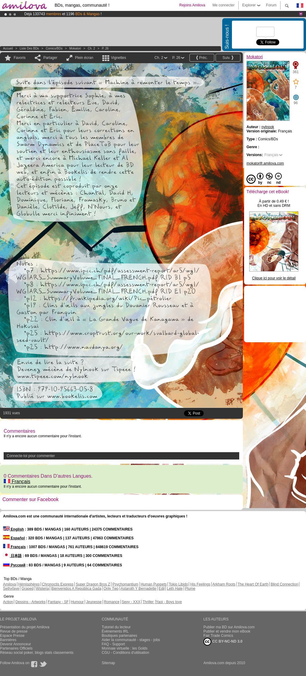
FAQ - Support (113, 644)
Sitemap (108, 663)
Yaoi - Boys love (169, 602)
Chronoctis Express (57, 584)
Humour (77, 602)
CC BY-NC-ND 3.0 (223, 642)
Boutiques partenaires (119, 635)
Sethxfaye (11, 588)
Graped (28, 588)
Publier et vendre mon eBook (226, 631)
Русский (14, 565)
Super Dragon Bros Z (93, 584)
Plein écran (84, 58)
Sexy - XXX (131, 602)
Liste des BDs (29, 48)
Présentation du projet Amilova (24, 627)
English (13, 529)
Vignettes (118, 58)
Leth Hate (175, 588)
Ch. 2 (91, 48)
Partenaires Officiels (16, 648)
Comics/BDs (54, 48)
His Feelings (200, 584)
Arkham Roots (224, 584)
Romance (111, 602)
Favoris (19, 58)
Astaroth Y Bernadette (138, 588)
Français (17, 481)
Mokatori (75, 48)
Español (14, 538)
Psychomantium (125, 584)
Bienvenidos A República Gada (76, 588)
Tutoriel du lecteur (116, 627)
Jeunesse (93, 602)
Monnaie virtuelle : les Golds (125, 648)
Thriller (148, 602)
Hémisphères (29, 584)
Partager (50, 58)
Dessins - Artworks (30, 602)
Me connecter (223, 5)
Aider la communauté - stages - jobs (131, 640)
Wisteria (42, 588)
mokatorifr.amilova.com (265, 163)
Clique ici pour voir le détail (273, 278)
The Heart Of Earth (253, 584)
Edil (161, 588)
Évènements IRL (115, 631)
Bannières (8, 640)
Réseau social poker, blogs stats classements (36, 652)
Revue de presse (14, 631)
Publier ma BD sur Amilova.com (229, 627)
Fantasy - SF (58, 602)
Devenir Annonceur (15, 644)
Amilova (9, 584)
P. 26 (105, 48)
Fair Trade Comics (218, 635)
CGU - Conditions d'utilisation (125, 652)
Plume (190, 588)
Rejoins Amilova (192, 5)
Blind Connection (284, 584)
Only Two (111, 588)
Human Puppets (154, 584)
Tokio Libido (178, 584)
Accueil (8, 48)
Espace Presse (12, 635)
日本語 (12, 556)
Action (8, 602)
